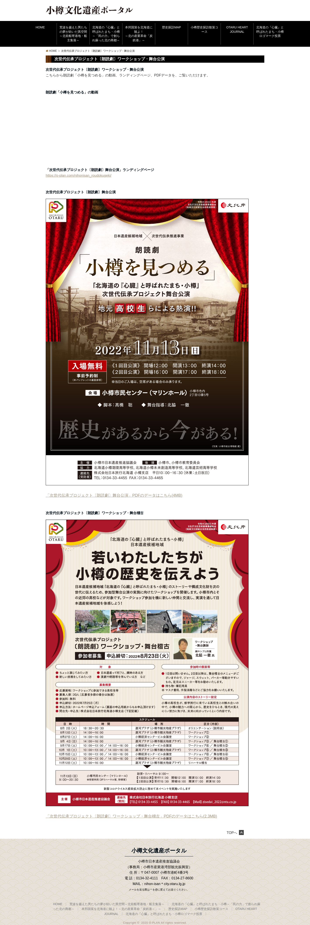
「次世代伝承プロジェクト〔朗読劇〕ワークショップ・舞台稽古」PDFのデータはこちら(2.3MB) (131, 816)
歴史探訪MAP (171, 27)
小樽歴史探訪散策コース (204, 29)
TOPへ (235, 833)
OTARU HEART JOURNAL (237, 29)
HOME (40, 27)
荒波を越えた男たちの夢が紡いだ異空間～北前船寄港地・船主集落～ (73, 34)
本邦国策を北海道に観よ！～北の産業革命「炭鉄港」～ (139, 34)
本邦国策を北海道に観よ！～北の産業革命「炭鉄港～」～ (121, 909)
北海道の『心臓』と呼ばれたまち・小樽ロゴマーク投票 (270, 32)
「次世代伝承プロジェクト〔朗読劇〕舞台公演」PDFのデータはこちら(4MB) (114, 495)
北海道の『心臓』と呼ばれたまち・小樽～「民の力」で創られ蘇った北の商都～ (106, 34)
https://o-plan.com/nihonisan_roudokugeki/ (78, 175)
